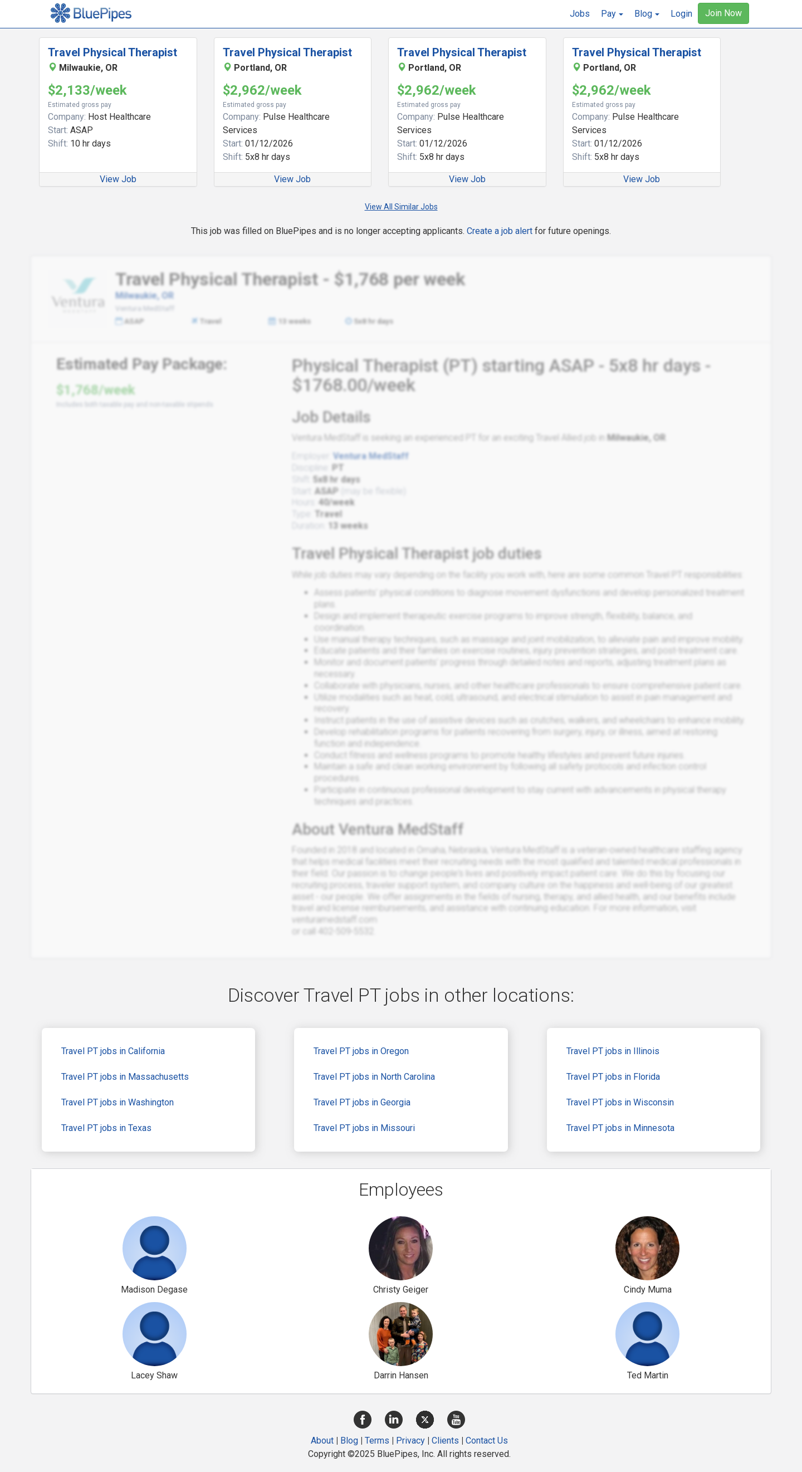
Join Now (723, 13)
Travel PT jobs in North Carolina (374, 1076)
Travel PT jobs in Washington (117, 1102)
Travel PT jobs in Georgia (362, 1102)
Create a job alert (499, 231)
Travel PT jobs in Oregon (361, 1051)
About (322, 1440)
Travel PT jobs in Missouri (364, 1128)
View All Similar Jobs (401, 206)
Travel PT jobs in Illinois (612, 1051)
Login (681, 13)
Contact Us (487, 1440)
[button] (612, 14)
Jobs (580, 13)
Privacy (410, 1440)
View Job (118, 179)
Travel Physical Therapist (112, 52)
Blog (349, 1440)
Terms (377, 1440)
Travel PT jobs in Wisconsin (620, 1102)
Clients (445, 1440)
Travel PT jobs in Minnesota (620, 1128)
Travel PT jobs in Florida (613, 1076)
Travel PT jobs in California (113, 1051)
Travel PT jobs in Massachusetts (125, 1076)
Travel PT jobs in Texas (106, 1128)
